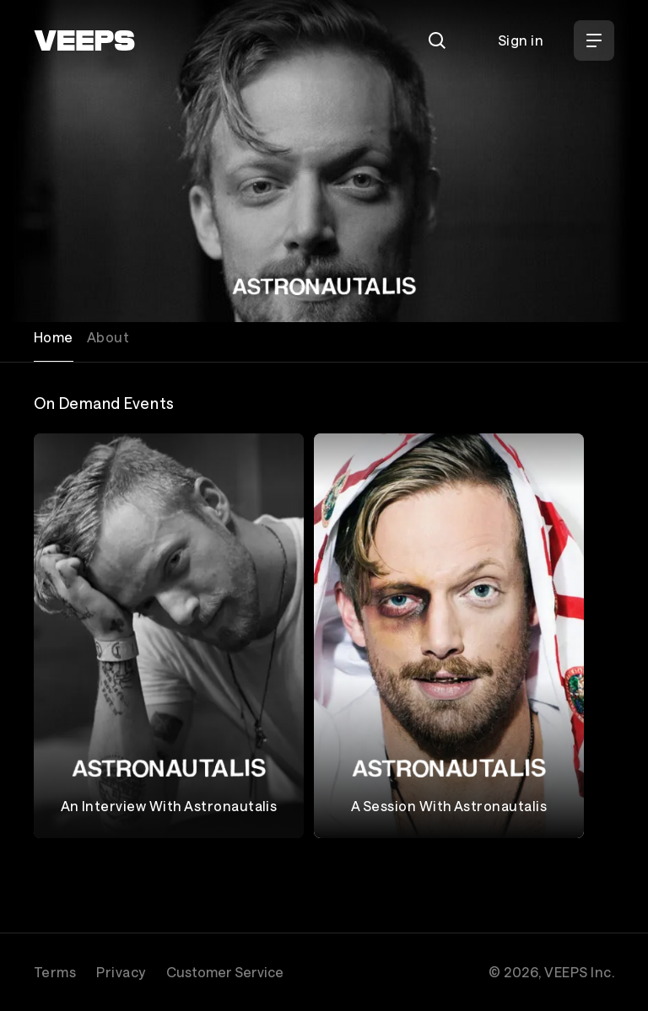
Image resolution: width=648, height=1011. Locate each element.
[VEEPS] (84, 40)
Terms (55, 972)
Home (53, 337)
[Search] (437, 40)
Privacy (120, 972)
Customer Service (225, 972)
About (108, 337)
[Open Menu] (594, 40)
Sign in (520, 40)
